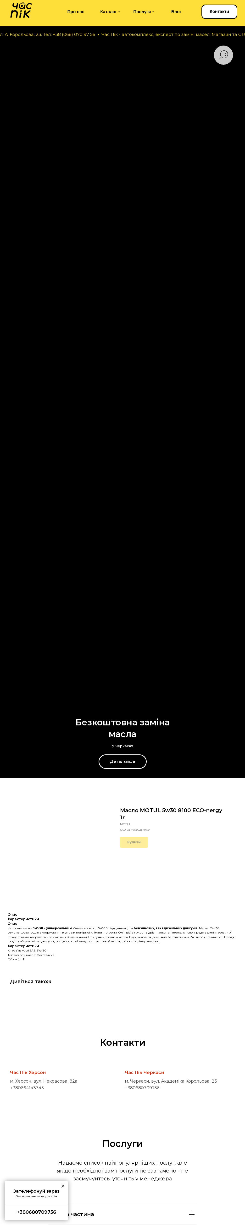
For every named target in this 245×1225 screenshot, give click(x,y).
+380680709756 (142, 1088)
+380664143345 (27, 1088)
